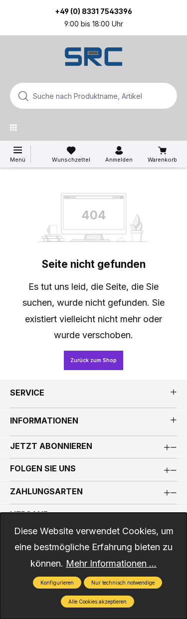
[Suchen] (167, 96)
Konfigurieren (57, 583)
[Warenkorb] (162, 154)
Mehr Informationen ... (111, 563)
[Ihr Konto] (119, 154)
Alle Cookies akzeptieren (97, 602)
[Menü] (16, 127)
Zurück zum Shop (93, 360)
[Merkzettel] (71, 154)
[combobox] (77, 96)
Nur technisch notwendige (123, 583)
